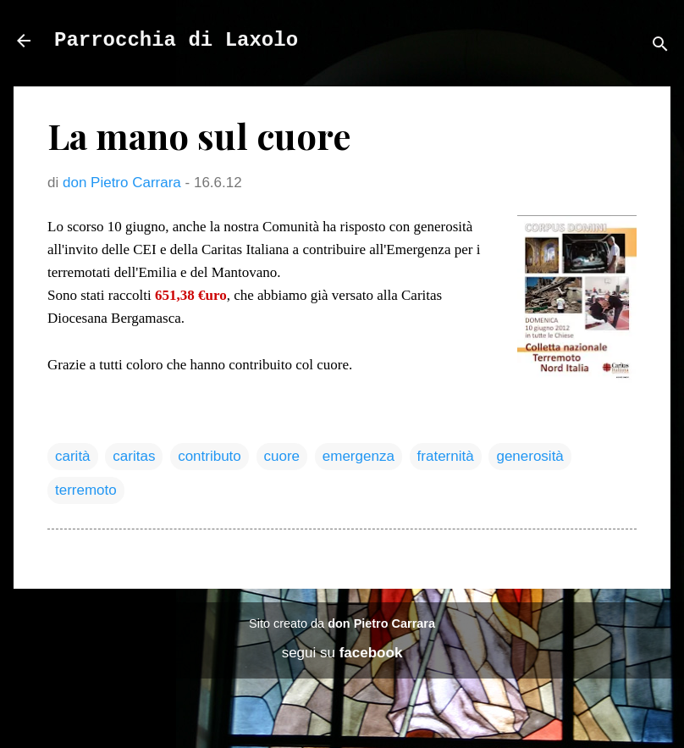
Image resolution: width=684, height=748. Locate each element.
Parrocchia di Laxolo (176, 40)
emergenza (358, 456)
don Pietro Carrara (381, 623)
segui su (342, 653)
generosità (529, 456)
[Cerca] (660, 46)
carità (73, 456)
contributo (209, 456)
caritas (134, 456)
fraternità (445, 456)
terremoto (86, 490)
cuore (282, 456)
